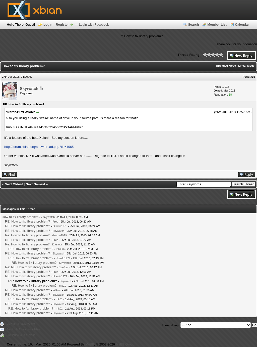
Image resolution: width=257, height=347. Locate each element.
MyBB (89, 344)
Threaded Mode (226, 65)
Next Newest (35, 184)
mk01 (62, 285)
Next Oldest (14, 184)
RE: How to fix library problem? (27, 221)
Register (62, 24)
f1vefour (57, 244)
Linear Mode (246, 65)
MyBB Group (125, 344)
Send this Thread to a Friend (24, 329)
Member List (217, 24)
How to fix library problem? (21, 217)
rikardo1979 (60, 226)
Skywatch (29, 88)
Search (193, 24)
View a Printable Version (21, 323)
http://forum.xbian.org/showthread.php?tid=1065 (39, 147)
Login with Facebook (94, 24)
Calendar (242, 24)
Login (47, 24)
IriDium (60, 248)
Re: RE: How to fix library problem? (30, 267)
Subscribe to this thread (21, 334)
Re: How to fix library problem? (27, 235)
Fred (55, 221)
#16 (252, 76)
